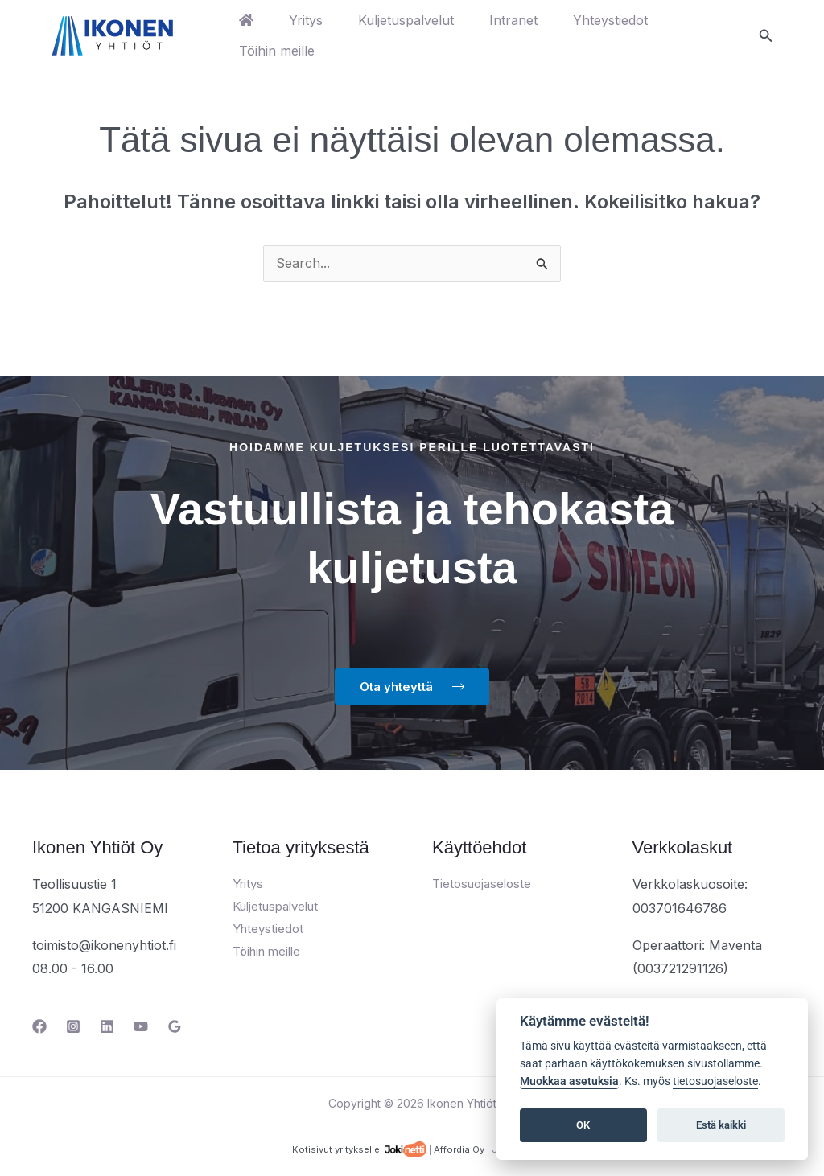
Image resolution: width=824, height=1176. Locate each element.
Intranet (525, 20)
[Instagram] (73, 1027)
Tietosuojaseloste (481, 884)
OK (583, 1125)
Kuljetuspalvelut (414, 20)
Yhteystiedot (624, 20)
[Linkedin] (107, 1027)
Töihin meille (278, 51)
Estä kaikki (721, 1125)
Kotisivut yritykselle (336, 1150)
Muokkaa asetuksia (569, 1081)
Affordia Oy (459, 1150)
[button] (766, 36)
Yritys (311, 20)
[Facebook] (39, 1027)
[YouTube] (141, 1027)
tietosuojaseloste (715, 1081)
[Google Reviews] (174, 1027)
